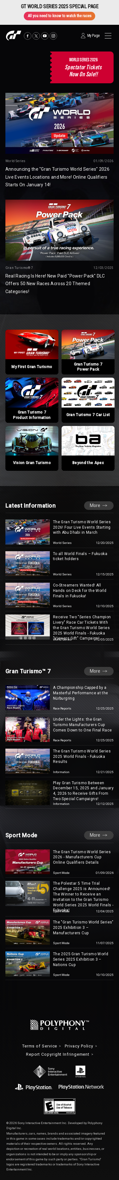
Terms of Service (39, 1046)
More (95, 505)
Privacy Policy (79, 1046)
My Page (93, 35)
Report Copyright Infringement (57, 1055)
